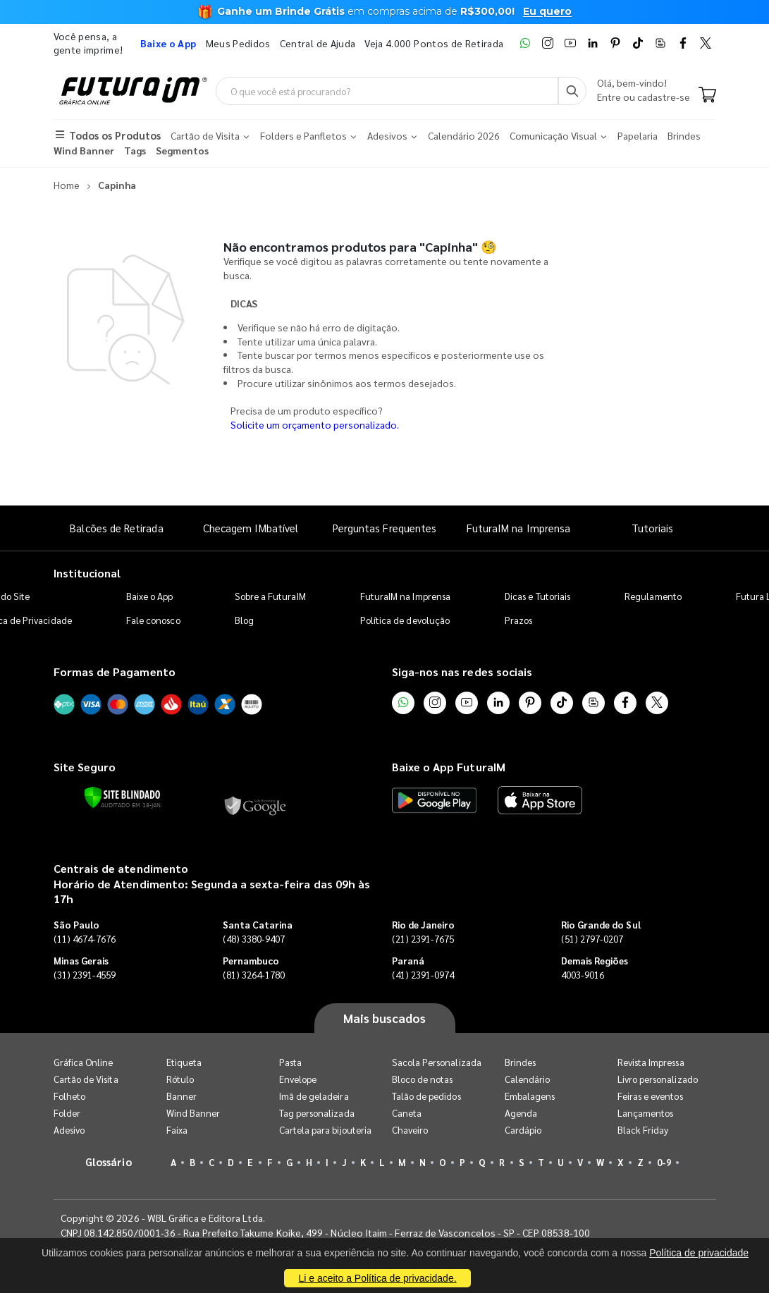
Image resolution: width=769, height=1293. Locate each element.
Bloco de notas (422, 1079)
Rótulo (180, 1079)
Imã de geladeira (314, 1096)
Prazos (518, 620)
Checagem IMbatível (250, 527)
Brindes (520, 1062)
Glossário (108, 1161)
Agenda (521, 1113)
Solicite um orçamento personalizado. (314, 424)
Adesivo (69, 1130)
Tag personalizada (317, 1113)
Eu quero (547, 11)
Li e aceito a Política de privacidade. (377, 1278)
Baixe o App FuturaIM (448, 766)
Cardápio (523, 1130)
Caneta (407, 1113)
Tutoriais (653, 527)
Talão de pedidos (426, 1096)
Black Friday (643, 1130)
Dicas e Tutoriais (537, 596)
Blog (244, 620)
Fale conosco (153, 620)
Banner (181, 1096)
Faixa (176, 1130)
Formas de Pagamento (115, 671)
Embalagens (530, 1096)
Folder (67, 1113)
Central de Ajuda (318, 43)
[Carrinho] (707, 96)
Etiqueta (184, 1062)
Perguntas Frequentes (384, 527)
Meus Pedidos (238, 43)
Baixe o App (149, 596)
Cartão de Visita (86, 1079)
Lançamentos (645, 1113)
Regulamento (653, 596)
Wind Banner (193, 1113)
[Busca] (572, 91)
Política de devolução (405, 620)
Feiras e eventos (650, 1096)
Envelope (298, 1079)
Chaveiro (410, 1130)
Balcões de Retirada (116, 527)
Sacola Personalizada (436, 1062)
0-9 (664, 1162)
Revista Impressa (650, 1062)
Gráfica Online (83, 1062)
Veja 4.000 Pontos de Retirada (433, 43)
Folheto (69, 1096)
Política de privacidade (699, 1252)
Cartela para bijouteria (325, 1130)
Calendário (527, 1079)
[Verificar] (122, 797)
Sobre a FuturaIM (270, 596)
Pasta (290, 1062)
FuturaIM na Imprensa (518, 527)
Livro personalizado (657, 1079)
